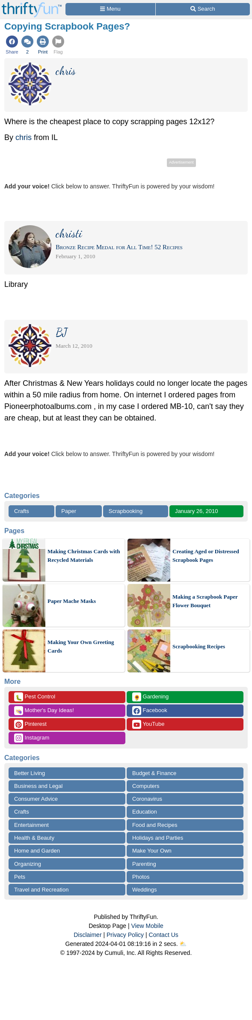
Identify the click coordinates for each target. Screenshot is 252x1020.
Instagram (31, 738)
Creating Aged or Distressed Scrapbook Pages (205, 555)
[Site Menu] (110, 9)
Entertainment (31, 825)
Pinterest (30, 724)
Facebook (149, 710)
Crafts (21, 511)
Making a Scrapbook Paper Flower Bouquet (205, 601)
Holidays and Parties (157, 838)
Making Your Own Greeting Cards (80, 646)
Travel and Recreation (41, 889)
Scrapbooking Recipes (198, 646)
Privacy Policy (125, 934)
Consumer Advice (36, 799)
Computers (146, 786)
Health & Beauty (34, 838)
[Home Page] (31, 5)
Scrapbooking (126, 511)
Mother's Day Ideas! (44, 710)
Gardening (150, 696)
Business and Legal (38, 786)
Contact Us (163, 934)
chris (23, 137)
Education (144, 811)
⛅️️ (183, 943)
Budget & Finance (154, 773)
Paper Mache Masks (71, 601)
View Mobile (147, 925)
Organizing (27, 864)
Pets (19, 877)
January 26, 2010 (196, 511)
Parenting (144, 864)
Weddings (144, 889)
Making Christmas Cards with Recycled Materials (83, 555)
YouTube (148, 724)
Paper (68, 511)
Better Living (29, 773)
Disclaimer (87, 934)
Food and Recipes (155, 825)
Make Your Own (152, 850)
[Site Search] (203, 9)
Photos (140, 877)
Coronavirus (147, 799)
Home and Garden (37, 850)
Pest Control (34, 696)
